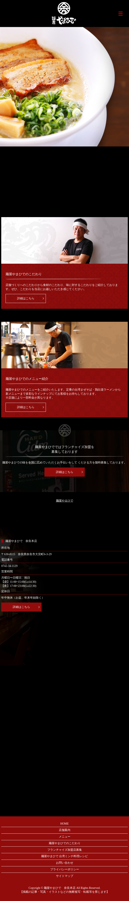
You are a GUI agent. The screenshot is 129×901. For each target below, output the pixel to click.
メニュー (64, 836)
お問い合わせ (64, 862)
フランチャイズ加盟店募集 (64, 849)
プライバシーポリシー (64, 869)
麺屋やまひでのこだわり (64, 843)
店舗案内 (64, 830)
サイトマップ (64, 876)
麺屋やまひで (64, 500)
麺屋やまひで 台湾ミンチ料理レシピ (64, 856)
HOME (64, 823)
